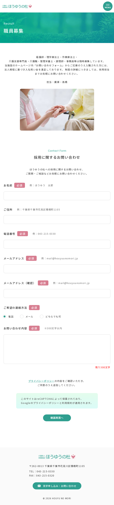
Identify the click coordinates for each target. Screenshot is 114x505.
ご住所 (8, 209)
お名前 (8, 184)
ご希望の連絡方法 (15, 306)
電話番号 (9, 233)
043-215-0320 (45, 475)
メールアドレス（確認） (20, 282)
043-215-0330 (46, 471)
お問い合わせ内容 (15, 327)
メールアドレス (14, 257)
